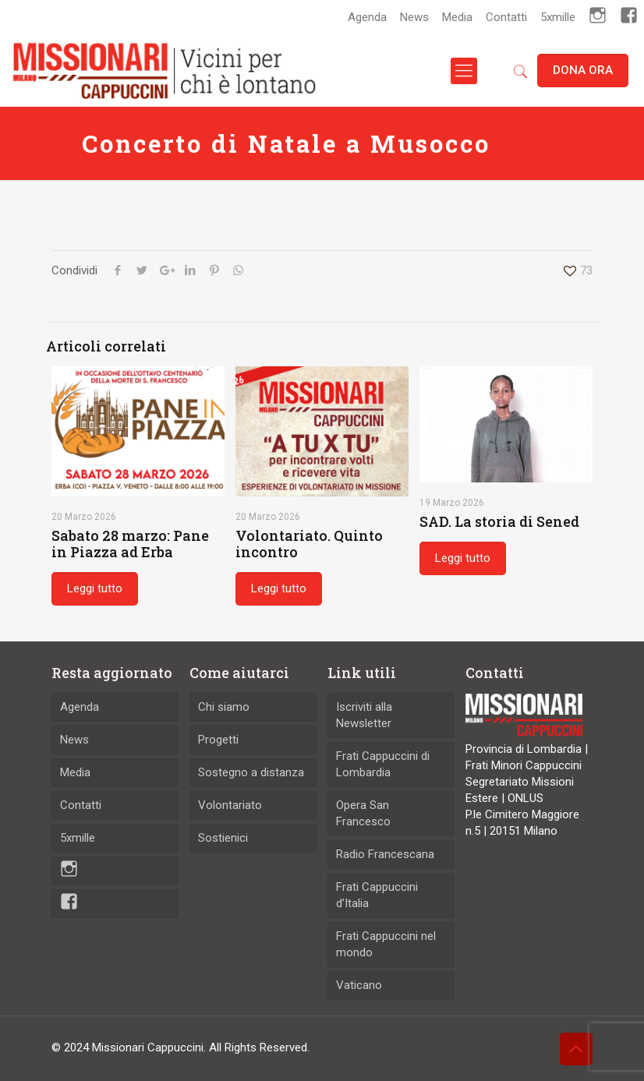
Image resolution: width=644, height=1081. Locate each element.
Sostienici (223, 838)
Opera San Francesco (363, 813)
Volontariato (230, 805)
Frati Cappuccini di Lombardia (383, 764)
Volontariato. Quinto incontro (309, 543)
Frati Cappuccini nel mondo (386, 944)
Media (457, 17)
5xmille (557, 17)
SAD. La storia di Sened (499, 521)
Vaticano (359, 985)
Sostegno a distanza (251, 772)
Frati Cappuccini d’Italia (377, 895)
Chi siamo (223, 707)
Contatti (506, 17)
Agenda (367, 17)
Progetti (218, 740)
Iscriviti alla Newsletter (364, 715)
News (414, 17)
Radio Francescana (385, 854)
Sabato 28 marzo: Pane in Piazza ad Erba (130, 543)
